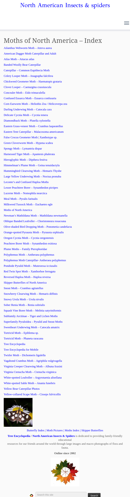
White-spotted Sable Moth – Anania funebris (29, 383)
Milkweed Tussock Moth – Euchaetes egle (28, 204)
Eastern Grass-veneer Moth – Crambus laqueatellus (33, 126)
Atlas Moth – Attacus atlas (19, 59)
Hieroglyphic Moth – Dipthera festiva (25, 159)
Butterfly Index (35, 430)
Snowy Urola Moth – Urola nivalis (24, 299)
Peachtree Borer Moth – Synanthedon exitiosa (30, 243)
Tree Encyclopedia (14, 344)
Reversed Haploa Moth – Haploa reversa (27, 277)
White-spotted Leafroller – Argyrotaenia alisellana (33, 377)
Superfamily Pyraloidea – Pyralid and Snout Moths (33, 321)
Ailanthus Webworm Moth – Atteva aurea (28, 48)
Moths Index (72, 430)
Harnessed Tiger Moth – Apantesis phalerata (29, 154)
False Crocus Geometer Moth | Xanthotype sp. (30, 137)
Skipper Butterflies (92, 430)
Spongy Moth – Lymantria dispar (23, 148)
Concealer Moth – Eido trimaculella (24, 92)
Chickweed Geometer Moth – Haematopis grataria (33, 81)
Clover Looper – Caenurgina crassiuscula (27, 87)
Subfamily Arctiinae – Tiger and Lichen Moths (31, 316)
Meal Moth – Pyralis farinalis (21, 198)
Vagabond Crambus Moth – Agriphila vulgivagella (33, 360)
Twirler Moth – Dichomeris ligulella (25, 355)
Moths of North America (18, 210)
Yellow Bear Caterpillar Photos (22, 388)
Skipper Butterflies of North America (25, 282)
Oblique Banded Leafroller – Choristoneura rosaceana (35, 221)
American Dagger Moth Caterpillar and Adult (30, 53)
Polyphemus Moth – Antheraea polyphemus (29, 254)
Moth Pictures (55, 430)
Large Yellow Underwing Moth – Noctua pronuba (32, 176)
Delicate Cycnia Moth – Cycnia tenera (26, 115)
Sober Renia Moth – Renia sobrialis (24, 305)
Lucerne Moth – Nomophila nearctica (25, 193)
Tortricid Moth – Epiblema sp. (21, 332)
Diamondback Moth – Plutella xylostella (27, 120)
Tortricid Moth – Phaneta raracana (23, 338)
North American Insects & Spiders (53, 436)
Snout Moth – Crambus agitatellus (23, 288)
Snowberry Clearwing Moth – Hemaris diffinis (31, 293)
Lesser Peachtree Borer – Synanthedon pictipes (31, 187)
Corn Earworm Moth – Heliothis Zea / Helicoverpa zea (35, 103)
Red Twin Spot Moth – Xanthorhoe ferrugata (29, 271)
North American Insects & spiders (65, 5)
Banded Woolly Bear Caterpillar (22, 64)
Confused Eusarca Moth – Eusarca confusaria (30, 98)
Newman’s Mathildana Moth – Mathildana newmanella (35, 215)
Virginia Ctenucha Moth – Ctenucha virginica (30, 372)
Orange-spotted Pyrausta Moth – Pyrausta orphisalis (34, 232)
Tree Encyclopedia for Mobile (21, 349)
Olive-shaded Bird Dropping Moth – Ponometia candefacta (38, 226)
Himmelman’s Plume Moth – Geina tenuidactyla (32, 165)
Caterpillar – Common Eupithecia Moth (27, 70)
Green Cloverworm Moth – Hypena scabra (28, 143)
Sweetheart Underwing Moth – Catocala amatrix (32, 327)
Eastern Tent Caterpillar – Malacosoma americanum (34, 131)
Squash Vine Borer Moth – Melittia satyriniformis (32, 310)
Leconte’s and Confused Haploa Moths (26, 182)
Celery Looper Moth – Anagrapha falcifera (28, 76)
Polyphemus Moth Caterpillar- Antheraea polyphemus (35, 260)
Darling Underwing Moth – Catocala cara (28, 109)
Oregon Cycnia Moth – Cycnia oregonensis (29, 238)
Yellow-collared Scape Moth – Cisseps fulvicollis (32, 394)
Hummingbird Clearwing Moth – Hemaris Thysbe (32, 170)
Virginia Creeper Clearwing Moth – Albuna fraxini (33, 366)
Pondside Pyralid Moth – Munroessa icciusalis (30, 265)
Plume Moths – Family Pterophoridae (25, 249)
